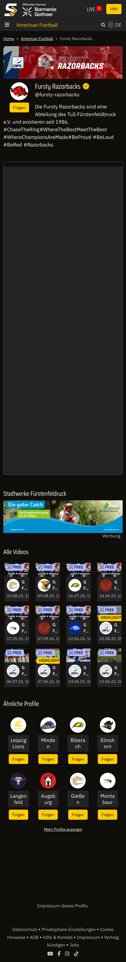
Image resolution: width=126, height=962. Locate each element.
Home (8, 38)
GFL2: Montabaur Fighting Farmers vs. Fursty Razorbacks (24, 628)
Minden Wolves (48, 743)
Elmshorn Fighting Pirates (108, 743)
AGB (35, 937)
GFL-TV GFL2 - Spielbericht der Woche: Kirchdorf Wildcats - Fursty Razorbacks (86, 671)
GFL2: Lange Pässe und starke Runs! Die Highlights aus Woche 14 (116, 628)
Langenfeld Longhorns (18, 799)
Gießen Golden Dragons (78, 799)
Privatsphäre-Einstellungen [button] (69, 929)
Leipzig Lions (18, 743)
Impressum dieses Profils (62, 906)
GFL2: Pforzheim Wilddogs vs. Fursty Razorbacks (85, 628)
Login (114, 9)
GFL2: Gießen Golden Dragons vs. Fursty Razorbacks (24, 585)
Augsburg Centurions (48, 799)
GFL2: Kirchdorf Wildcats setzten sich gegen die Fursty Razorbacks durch (117, 671)
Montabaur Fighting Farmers (108, 799)
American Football (37, 25)
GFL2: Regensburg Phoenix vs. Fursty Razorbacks (116, 585)
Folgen (19, 107)
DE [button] (114, 25)
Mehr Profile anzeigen (63, 829)
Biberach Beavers (78, 743)
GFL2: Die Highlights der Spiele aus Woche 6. (55, 671)
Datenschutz (25, 929)
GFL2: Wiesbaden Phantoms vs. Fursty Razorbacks (55, 585)
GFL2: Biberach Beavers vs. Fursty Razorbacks (85, 585)
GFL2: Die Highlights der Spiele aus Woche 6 (24, 671)
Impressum (89, 937)
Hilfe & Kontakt (58, 937)
